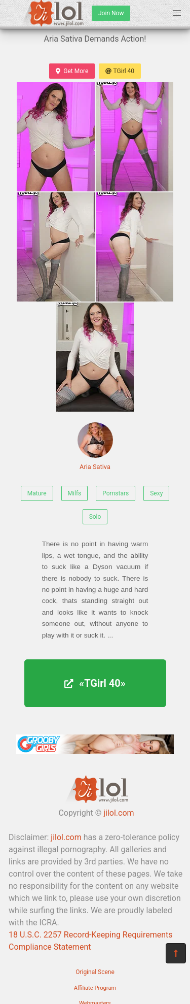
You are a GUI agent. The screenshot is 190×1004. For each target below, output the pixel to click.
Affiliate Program (95, 988)
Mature (37, 493)
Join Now (111, 13)
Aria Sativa (95, 446)
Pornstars (115, 493)
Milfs (75, 493)
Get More (72, 71)
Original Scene (95, 972)
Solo (95, 516)
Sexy (156, 493)
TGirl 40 (119, 71)
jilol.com (118, 813)
